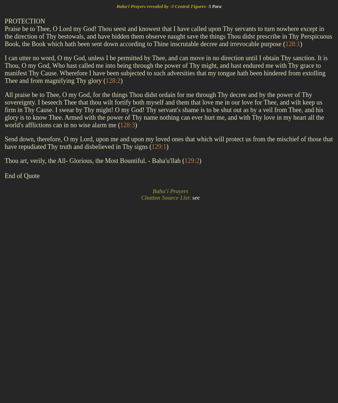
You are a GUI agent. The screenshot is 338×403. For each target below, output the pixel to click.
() (292, 44)
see (196, 198)
